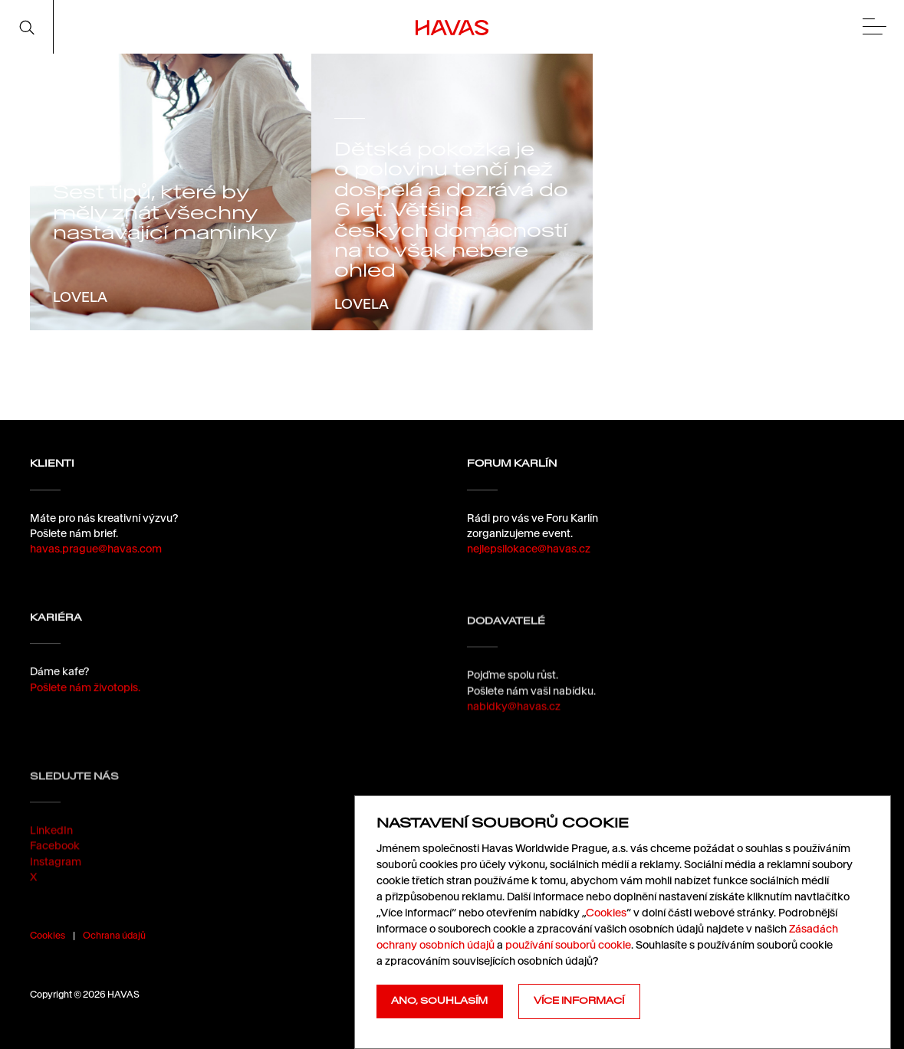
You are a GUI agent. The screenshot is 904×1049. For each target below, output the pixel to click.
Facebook (55, 872)
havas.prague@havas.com (96, 549)
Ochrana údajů (114, 935)
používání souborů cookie (568, 945)
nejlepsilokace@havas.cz (528, 549)
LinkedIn (51, 857)
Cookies (47, 935)
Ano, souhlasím (439, 1000)
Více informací (579, 1000)
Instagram (55, 887)
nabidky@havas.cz (513, 719)
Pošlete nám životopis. (85, 693)
